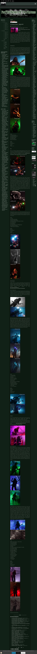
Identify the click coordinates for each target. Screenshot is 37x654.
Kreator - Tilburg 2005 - (17, 641)
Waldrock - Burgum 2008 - (18, 632)
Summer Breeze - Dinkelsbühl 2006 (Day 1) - (20, 636)
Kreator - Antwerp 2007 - (17, 635)
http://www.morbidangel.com (14, 287)
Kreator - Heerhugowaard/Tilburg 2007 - (20, 634)
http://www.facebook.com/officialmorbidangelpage (17, 288)
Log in (34, 177)
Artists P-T (6, 28)
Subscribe (34, 160)
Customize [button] (23, 652)
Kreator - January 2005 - (17, 642)
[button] (1, 653)
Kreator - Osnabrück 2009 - (18, 630)
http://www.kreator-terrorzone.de (21, 423)
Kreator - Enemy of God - (18, 639)
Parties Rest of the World (5, 47)
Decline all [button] (18, 652)
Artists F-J (6, 25)
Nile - (15, 643)
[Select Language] (13, 22)
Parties (3, 40)
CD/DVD (3, 30)
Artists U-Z (6, 29)
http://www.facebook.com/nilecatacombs (21, 154)
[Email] (34, 158)
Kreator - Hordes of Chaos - (18, 631)
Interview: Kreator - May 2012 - (18, 622)
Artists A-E (6, 24)
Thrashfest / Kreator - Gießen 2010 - (19, 627)
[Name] (34, 156)
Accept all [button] (13, 652)
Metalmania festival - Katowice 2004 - (19, 645)
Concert (3, 21)
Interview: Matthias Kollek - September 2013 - (20, 620)
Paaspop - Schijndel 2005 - (18, 644)
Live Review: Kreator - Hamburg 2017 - (19, 618)
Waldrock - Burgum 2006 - (18, 637)
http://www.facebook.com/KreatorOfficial (16, 424)
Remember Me (34, 170)
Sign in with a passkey (34, 174)
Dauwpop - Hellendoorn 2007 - (18, 633)
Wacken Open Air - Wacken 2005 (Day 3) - (20, 638)
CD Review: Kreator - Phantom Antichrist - (20, 621)
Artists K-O (6, 26)
